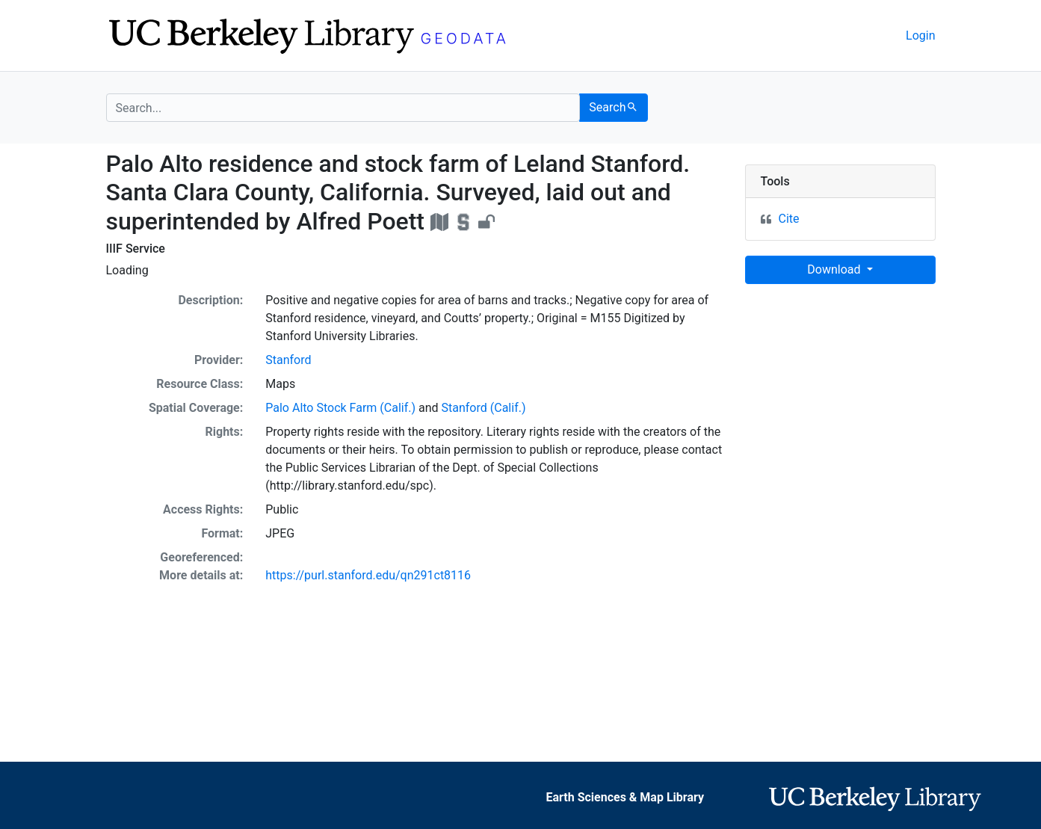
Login (920, 35)
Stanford (288, 360)
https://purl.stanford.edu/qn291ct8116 (368, 575)
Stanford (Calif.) (484, 408)
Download (835, 269)
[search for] (343, 107)
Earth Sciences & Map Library (625, 797)
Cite (789, 219)
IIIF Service (135, 248)
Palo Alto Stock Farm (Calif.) (340, 408)
